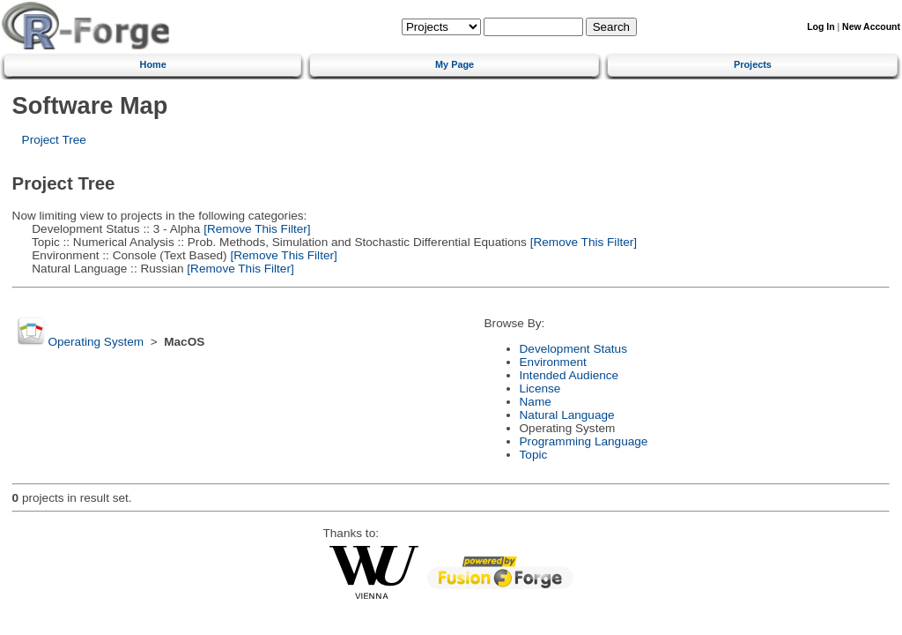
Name (535, 401)
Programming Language (584, 441)
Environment (553, 362)
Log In (820, 27)
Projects (753, 64)
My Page (454, 64)
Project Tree (54, 139)
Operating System (96, 341)
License (540, 388)
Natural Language (567, 415)
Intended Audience (569, 375)
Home (153, 64)
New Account (871, 27)
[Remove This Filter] (255, 228)
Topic (534, 454)
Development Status (573, 348)
